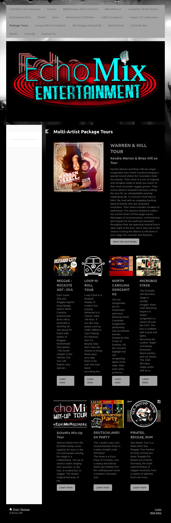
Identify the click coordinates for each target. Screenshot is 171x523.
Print (14, 509)
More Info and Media (125, 241)
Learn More (145, 381)
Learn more (62, 381)
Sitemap (25, 509)
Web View (155, 512)
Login (158, 509)
